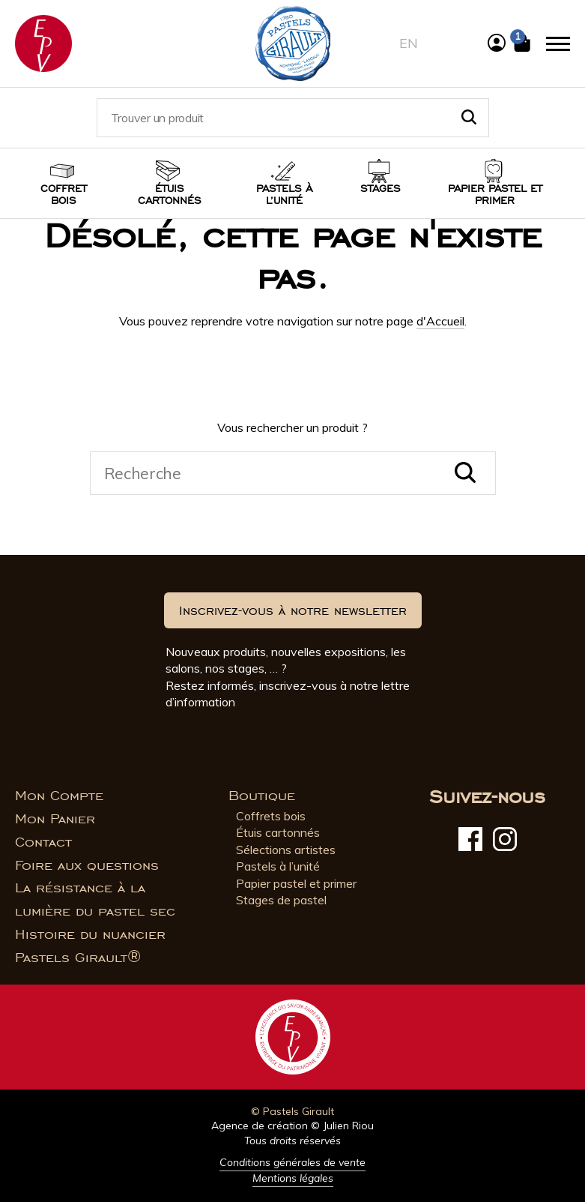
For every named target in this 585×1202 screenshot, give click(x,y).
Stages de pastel (281, 899)
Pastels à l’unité (284, 194)
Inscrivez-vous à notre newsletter (293, 610)
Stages (380, 188)
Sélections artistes (286, 849)
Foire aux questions (87, 865)
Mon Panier (55, 819)
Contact (43, 842)
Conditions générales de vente (292, 1162)
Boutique (261, 796)
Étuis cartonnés (169, 194)
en (408, 43)
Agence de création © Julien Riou (292, 1125)
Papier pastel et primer (296, 883)
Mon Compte (59, 796)
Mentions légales (292, 1178)
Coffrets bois (271, 815)
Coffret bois (63, 194)
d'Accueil (440, 320)
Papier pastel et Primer (495, 194)
